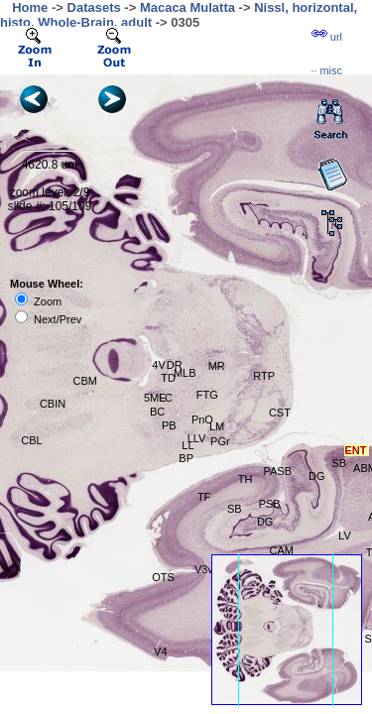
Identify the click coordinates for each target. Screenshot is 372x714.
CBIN (52, 404)
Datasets (94, 7)
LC (166, 398)
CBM (85, 381)
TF (203, 497)
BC (157, 411)
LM (216, 426)
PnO (202, 419)
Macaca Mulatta (187, 7)
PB (169, 425)
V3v (203, 569)
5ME (155, 398)
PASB (278, 471)
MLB (185, 373)
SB (339, 463)
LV (344, 535)
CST (280, 412)
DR (175, 365)
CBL (31, 440)
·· (326, 70)
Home (30, 7)
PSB (270, 504)
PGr (220, 441)
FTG (207, 395)
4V (158, 365)
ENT (356, 450)
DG (265, 522)
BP (186, 458)
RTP (264, 376)
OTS (163, 577)
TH (245, 479)
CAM (282, 550)
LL (187, 445)
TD (168, 378)
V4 (160, 651)
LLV (196, 438)
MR (216, 366)
